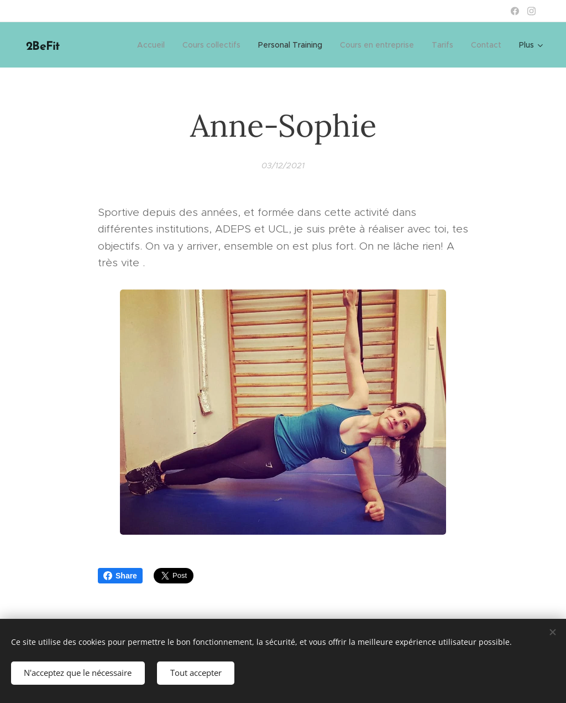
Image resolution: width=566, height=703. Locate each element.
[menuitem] (154, 45)
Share (120, 575)
